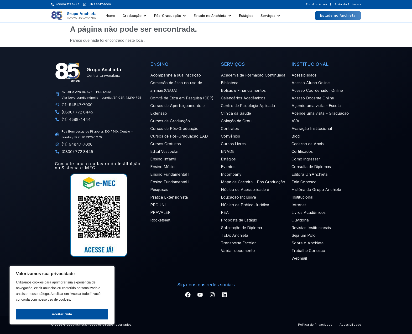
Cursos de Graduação (170, 120)
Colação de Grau (236, 120)
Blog (296, 136)
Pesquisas (159, 189)
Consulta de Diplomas (311, 166)
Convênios (230, 136)
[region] (62, 296)
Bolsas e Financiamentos (243, 90)
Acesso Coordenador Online (317, 90)
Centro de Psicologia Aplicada (248, 105)
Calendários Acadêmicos (243, 98)
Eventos (228, 166)
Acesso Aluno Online (311, 82)
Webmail (299, 258)
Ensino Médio (162, 166)
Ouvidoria (300, 220)
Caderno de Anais (308, 143)
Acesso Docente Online (313, 98)
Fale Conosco (304, 182)
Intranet (299, 204)
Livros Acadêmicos (309, 212)
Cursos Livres (233, 143)
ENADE (228, 151)
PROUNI (158, 204)
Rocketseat (160, 220)
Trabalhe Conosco (308, 250)
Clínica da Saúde (236, 113)
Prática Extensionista (169, 197)
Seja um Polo (304, 235)
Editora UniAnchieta (310, 174)
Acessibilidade (304, 75)
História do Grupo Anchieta (316, 189)
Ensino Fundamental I (169, 174)
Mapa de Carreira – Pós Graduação (253, 182)
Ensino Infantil (163, 159)
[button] (134, 16)
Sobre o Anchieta (307, 243)
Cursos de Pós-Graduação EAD (179, 136)
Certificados (302, 151)
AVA (295, 120)
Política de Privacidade (315, 324)
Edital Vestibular (164, 151)
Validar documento (238, 250)
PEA (225, 212)
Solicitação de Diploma (241, 227)
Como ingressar (306, 159)
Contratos (230, 128)
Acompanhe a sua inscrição (175, 75)
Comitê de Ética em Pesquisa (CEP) (182, 98)
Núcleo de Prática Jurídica (245, 204)
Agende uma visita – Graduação (320, 113)
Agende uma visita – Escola (316, 105)
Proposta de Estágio (239, 220)
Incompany (231, 174)
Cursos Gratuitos (165, 143)
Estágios (228, 159)
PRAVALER (160, 212)
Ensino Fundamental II (170, 182)
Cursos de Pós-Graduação (174, 128)
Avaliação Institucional (312, 128)
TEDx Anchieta (234, 235)
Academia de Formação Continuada (253, 75)
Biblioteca (229, 82)
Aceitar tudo (62, 314)
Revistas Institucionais (311, 227)
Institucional (302, 197)
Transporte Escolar (238, 243)
